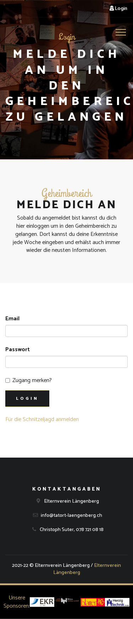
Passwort (17, 350)
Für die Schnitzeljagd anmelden (42, 419)
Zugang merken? (28, 381)
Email (12, 319)
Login (118, 9)
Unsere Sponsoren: (17, 602)
